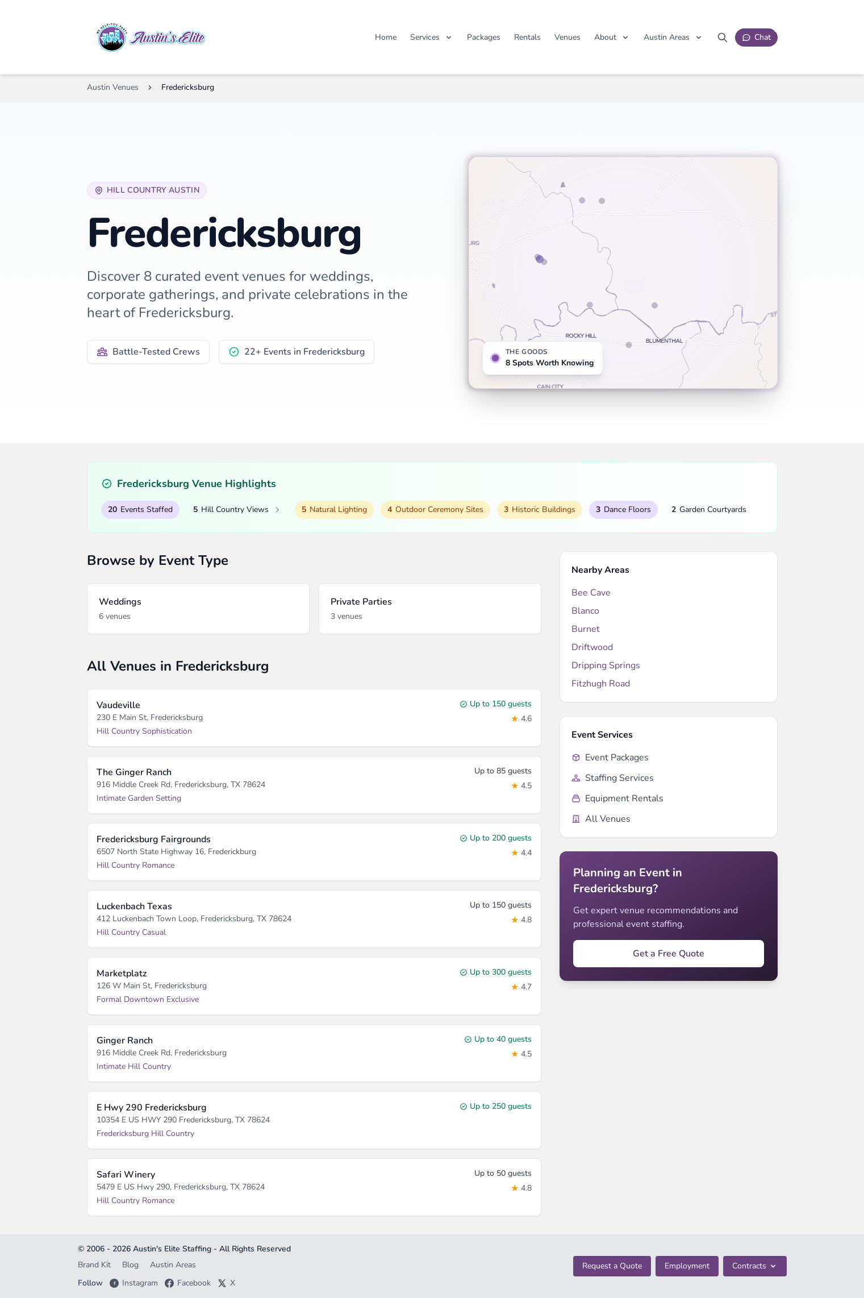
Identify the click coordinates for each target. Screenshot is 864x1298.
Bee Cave (591, 592)
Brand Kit (95, 1264)
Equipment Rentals (617, 798)
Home (385, 37)
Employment (687, 1265)
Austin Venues (113, 87)
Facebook (188, 1283)
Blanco (585, 611)
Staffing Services (612, 778)
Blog (131, 1264)
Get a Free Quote (668, 953)
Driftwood (592, 647)
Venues (567, 37)
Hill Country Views (237, 509)
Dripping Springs (605, 665)
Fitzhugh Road (600, 683)
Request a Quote (612, 1265)
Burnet (585, 629)
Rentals (527, 37)
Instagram (134, 1283)
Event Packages (610, 757)
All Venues (601, 819)
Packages (483, 37)
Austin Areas (173, 1264)
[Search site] (722, 37)
